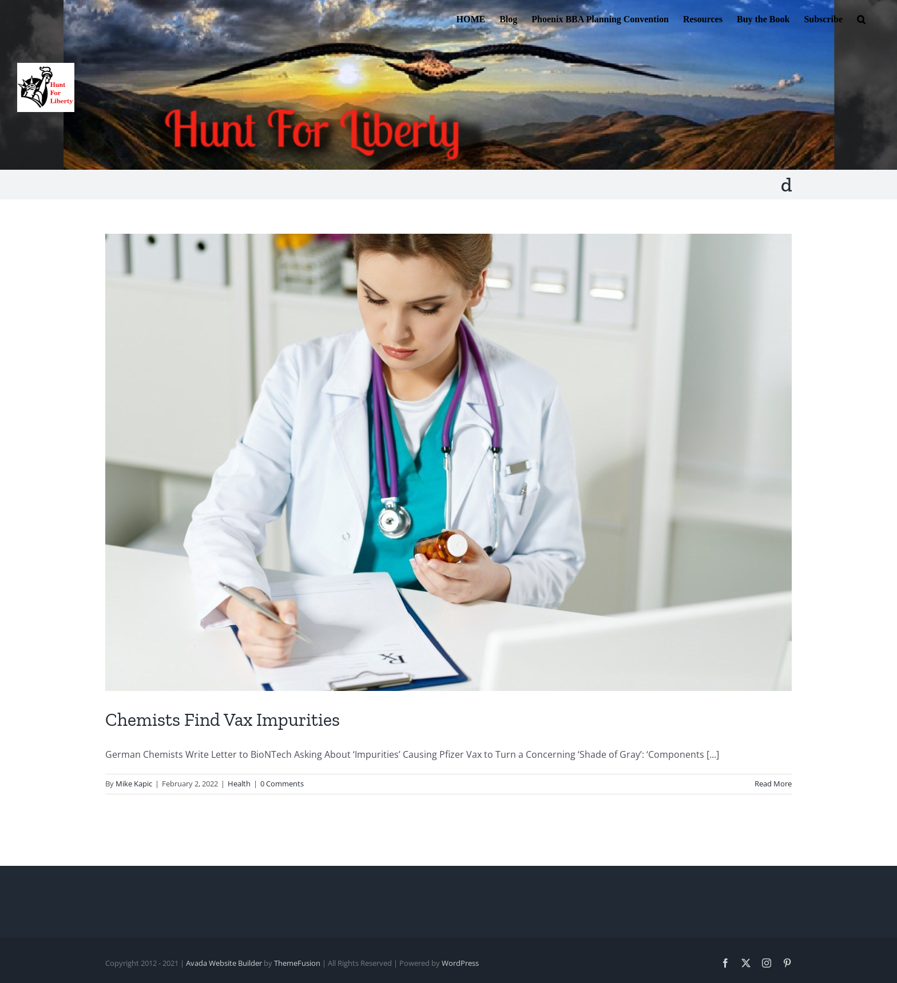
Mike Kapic (134, 783)
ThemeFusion (297, 963)
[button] (861, 18)
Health (239, 783)
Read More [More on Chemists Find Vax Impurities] (773, 783)
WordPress (460, 963)
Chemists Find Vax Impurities (222, 719)
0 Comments (282, 783)
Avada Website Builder (224, 963)
